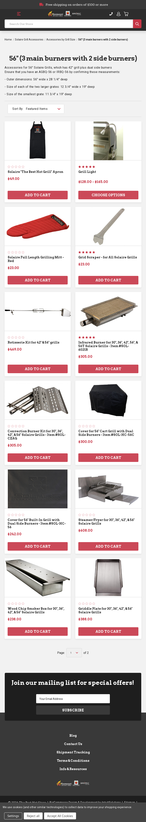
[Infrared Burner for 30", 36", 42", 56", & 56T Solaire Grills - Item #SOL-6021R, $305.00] (108, 311)
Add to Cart (38, 195)
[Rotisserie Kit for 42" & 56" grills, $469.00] (38, 311)
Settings (13, 816)
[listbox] (44, 108)
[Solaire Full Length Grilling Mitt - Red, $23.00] (38, 226)
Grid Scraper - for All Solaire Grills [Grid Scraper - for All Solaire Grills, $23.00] (107, 257)
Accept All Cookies (60, 816)
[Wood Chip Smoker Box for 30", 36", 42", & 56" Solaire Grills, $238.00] (38, 577)
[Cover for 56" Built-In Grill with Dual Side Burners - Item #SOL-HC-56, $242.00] (38, 489)
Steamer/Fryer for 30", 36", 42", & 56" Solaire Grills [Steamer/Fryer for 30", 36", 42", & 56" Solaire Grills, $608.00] (106, 521)
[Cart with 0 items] (126, 14)
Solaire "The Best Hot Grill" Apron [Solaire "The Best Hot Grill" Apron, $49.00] (35, 172)
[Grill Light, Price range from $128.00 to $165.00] (108, 140)
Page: (61, 653)
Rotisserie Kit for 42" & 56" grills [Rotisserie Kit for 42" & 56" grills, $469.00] (33, 342)
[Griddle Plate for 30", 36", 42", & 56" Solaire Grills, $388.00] (108, 577)
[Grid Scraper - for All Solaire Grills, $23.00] (108, 226)
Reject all (33, 816)
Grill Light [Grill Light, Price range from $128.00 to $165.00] (87, 172)
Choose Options (108, 195)
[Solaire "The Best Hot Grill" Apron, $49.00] (38, 140)
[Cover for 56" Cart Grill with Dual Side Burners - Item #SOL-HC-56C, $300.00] (108, 400)
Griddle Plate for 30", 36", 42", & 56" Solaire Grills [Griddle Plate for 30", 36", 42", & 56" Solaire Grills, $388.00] (105, 610)
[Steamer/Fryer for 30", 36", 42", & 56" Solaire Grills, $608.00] (108, 489)
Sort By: (17, 109)
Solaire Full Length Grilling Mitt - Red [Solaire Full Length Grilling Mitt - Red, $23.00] (36, 259)
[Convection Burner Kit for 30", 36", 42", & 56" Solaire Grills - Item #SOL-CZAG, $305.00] (38, 400)
